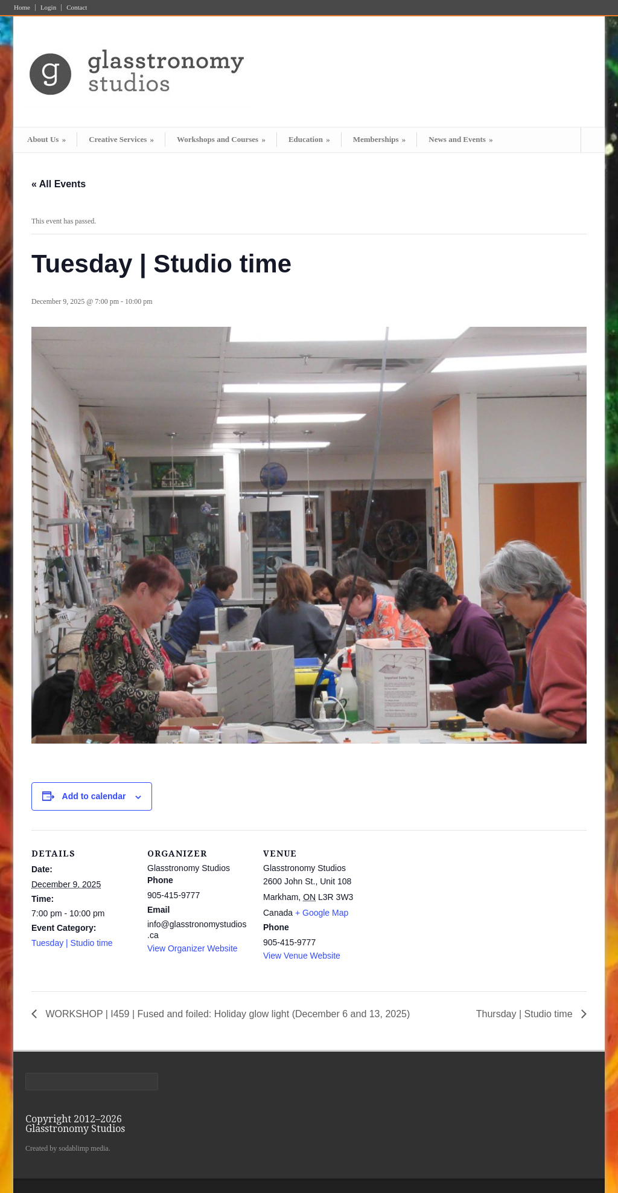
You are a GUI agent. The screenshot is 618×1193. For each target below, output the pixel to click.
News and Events (460, 139)
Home (22, 7)
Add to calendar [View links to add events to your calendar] (94, 796)
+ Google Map (321, 913)
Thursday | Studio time (525, 1014)
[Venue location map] (442, 913)
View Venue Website (301, 955)
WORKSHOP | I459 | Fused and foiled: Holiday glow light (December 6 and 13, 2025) (226, 1014)
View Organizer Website (192, 948)
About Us (46, 139)
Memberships (379, 139)
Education (309, 139)
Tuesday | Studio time (72, 943)
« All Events (58, 184)
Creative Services (121, 139)
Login (48, 7)
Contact (76, 7)
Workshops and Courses (221, 139)
